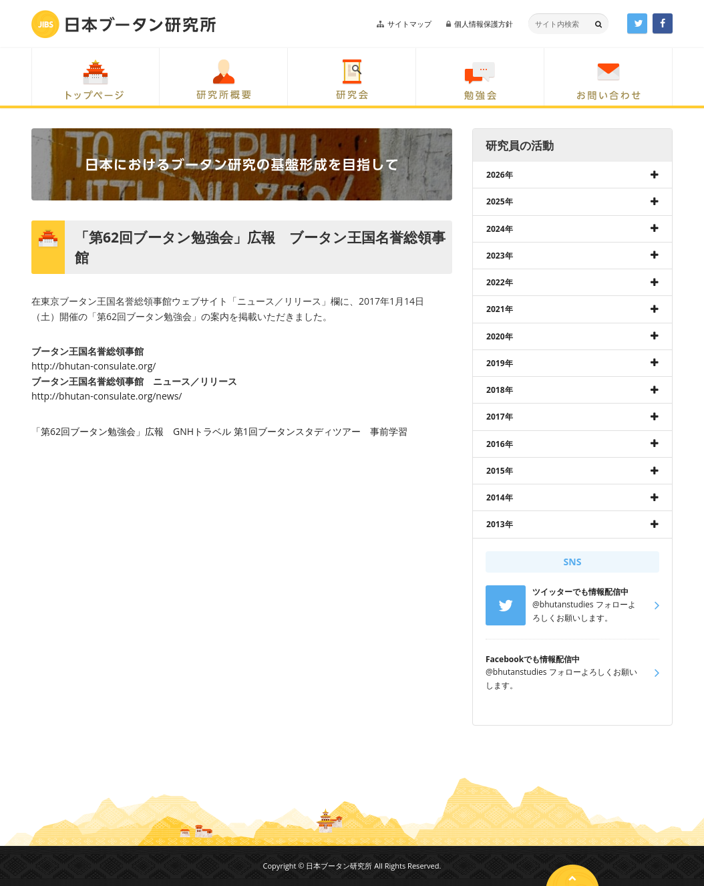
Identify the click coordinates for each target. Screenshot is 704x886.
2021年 (499, 309)
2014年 (499, 497)
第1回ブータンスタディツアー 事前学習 (320, 431)
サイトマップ (409, 24)
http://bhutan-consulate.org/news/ (106, 396)
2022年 (499, 282)
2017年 (499, 416)
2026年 (499, 174)
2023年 (499, 255)
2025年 (499, 201)
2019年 (499, 363)
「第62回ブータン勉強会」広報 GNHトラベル (131, 431)
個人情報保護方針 (483, 24)
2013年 (499, 524)
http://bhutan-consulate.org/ (93, 365)
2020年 (499, 336)
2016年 (499, 444)
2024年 (499, 229)
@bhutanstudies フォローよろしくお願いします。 (561, 672)
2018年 (499, 390)
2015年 (499, 470)
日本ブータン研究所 (123, 24)
